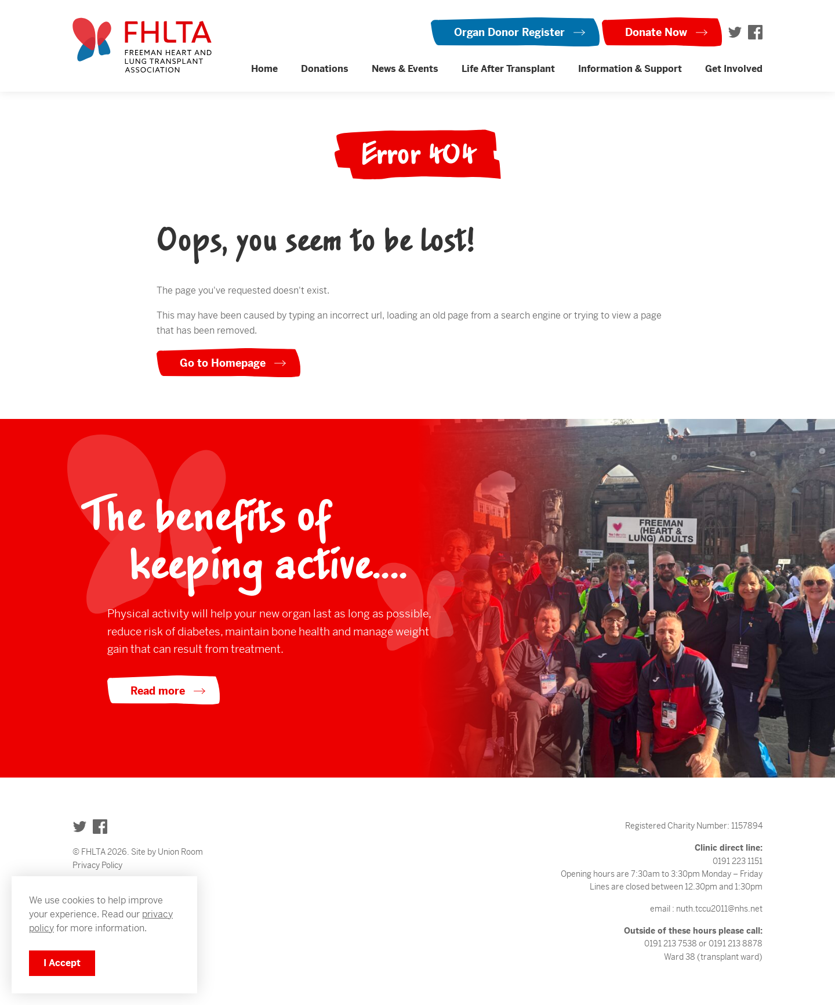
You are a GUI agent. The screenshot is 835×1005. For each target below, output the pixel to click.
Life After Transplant (508, 69)
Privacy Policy (97, 865)
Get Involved (734, 69)
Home (264, 69)
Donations (324, 69)
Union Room (180, 852)
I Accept (62, 963)
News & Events (405, 69)
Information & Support (630, 69)
